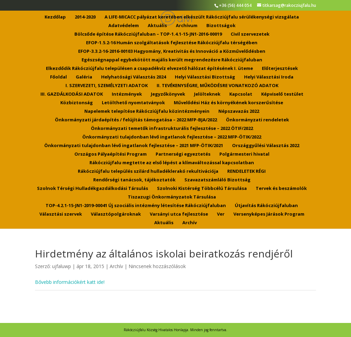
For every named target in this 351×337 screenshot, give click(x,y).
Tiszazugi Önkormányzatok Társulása (172, 197)
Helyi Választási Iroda (268, 77)
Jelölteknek (207, 94)
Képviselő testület (282, 94)
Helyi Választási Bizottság (205, 77)
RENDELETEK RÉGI (246, 171)
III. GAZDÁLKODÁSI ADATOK (71, 94)
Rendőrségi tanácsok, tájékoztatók (134, 180)
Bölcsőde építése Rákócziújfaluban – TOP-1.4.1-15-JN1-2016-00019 (148, 34)
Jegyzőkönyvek (168, 94)
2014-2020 (85, 17)
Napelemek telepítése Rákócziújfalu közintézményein (146, 111)
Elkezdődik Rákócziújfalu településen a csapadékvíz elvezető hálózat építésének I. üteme (149, 68)
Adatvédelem (123, 25)
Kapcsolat (240, 94)
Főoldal (58, 77)
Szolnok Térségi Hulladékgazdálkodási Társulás (92, 188)
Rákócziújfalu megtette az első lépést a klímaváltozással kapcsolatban (171, 163)
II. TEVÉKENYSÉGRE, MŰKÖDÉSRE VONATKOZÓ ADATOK (217, 85)
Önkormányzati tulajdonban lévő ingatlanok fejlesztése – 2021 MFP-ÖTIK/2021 (133, 145)
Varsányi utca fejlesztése (179, 214)
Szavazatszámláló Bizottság (217, 180)
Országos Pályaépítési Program (110, 154)
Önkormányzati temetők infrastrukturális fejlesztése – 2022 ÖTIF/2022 (172, 128)
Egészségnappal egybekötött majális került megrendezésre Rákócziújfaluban (172, 60)
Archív (189, 223)
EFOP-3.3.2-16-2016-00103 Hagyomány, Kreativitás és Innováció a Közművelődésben (171, 51)
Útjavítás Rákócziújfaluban (266, 205)
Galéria (84, 77)
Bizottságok (220, 25)
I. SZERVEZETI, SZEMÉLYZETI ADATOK (106, 85)
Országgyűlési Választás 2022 (265, 145)
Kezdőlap (55, 17)
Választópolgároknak (116, 214)
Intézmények (127, 94)
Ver (221, 214)
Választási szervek (60, 214)
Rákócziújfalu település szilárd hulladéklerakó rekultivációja (148, 171)
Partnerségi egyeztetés (183, 154)
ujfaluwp (61, 266)
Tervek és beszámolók (281, 188)
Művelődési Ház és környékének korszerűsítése (228, 103)
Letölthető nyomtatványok (133, 103)
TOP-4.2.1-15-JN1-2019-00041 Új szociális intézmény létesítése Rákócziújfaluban (136, 205)
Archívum (186, 25)
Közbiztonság (76, 103)
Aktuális (157, 25)
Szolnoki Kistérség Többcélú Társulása (202, 188)
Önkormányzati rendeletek (257, 120)
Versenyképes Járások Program (268, 214)
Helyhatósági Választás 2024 (133, 77)
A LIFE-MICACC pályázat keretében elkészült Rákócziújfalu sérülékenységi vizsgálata (202, 17)
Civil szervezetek (250, 34)
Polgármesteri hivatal (244, 154)
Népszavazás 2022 (238, 111)
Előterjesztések (280, 68)
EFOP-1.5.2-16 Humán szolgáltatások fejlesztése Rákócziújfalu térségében (171, 43)
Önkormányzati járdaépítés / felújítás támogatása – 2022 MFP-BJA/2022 (136, 120)
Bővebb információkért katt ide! (70, 282)
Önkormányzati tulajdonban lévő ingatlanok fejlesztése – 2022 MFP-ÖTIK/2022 (171, 137)
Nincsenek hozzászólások (157, 266)
